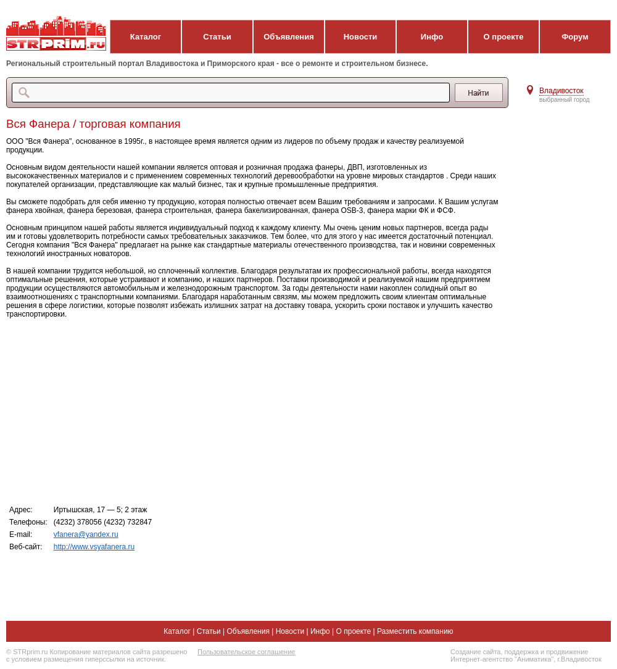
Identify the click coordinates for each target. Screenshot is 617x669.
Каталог (145, 36)
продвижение (567, 651)
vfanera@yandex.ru (86, 534)
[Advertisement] (252, 411)
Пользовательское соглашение (246, 651)
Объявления (288, 36)
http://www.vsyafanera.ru (94, 546)
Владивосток (561, 90)
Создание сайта (475, 651)
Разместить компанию (415, 631)
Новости (361, 36)
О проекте (504, 36)
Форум (574, 36)
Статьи (217, 36)
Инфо (432, 36)
